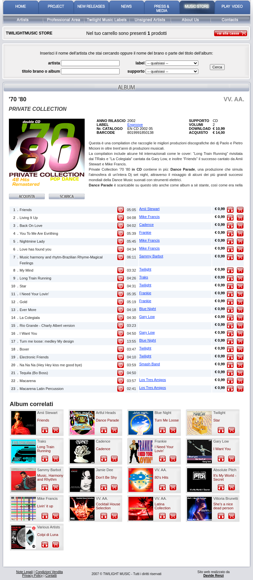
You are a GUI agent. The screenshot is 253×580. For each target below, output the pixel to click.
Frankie (145, 232)
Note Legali (24, 572)
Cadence (146, 225)
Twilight (145, 269)
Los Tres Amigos (152, 380)
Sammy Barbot (151, 256)
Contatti (51, 575)
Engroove (135, 125)
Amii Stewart (149, 209)
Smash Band (149, 364)
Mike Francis (149, 217)
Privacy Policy (32, 575)
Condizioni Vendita (49, 572)
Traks (143, 277)
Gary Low (147, 317)
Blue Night (147, 309)
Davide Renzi (213, 575)
